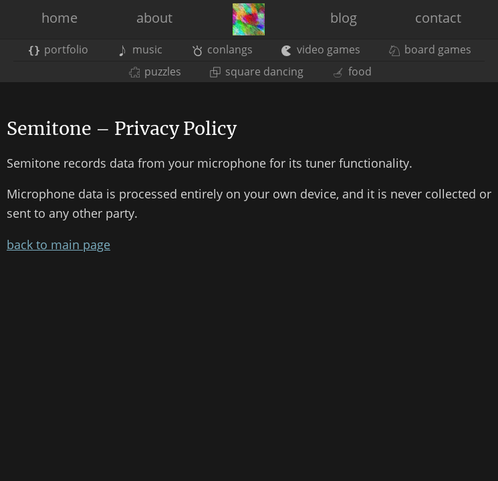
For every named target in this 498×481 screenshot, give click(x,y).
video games (320, 49)
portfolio (58, 49)
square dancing (256, 71)
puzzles (155, 71)
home (59, 18)
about (154, 18)
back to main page (58, 244)
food (351, 71)
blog (343, 18)
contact (438, 18)
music (139, 49)
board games (430, 49)
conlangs (222, 49)
